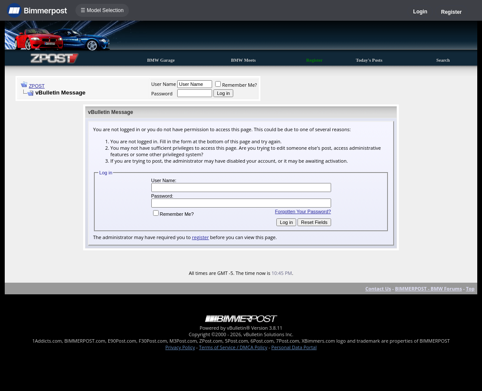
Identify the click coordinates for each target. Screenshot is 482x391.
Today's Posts (369, 60)
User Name (163, 84)
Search (443, 60)
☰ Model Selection (102, 10)
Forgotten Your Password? (303, 211)
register (200, 237)
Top (470, 288)
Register (451, 12)
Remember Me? (236, 85)
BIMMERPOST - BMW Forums (428, 288)
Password (162, 93)
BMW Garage (161, 60)
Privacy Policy (180, 347)
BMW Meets (243, 60)
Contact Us (378, 288)
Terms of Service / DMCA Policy (233, 347)
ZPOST (37, 85)
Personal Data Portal (293, 347)
